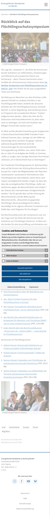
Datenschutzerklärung (16, 287)
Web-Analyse (11, 255)
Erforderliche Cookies (15, 250)
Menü (46, 4)
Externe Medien (12, 261)
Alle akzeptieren (25, 279)
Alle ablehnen (25, 274)
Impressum (33, 287)
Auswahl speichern (25, 268)
